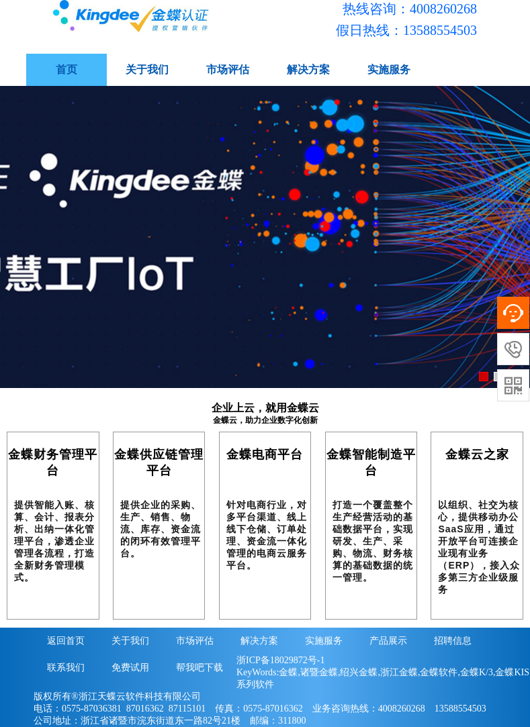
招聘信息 (453, 641)
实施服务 (388, 69)
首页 (66, 69)
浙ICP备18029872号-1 (280, 660)
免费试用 (130, 668)
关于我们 (147, 69)
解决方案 (308, 69)
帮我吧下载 (199, 668)
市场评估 (227, 69)
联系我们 (66, 668)
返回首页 (66, 641)
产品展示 (388, 641)
